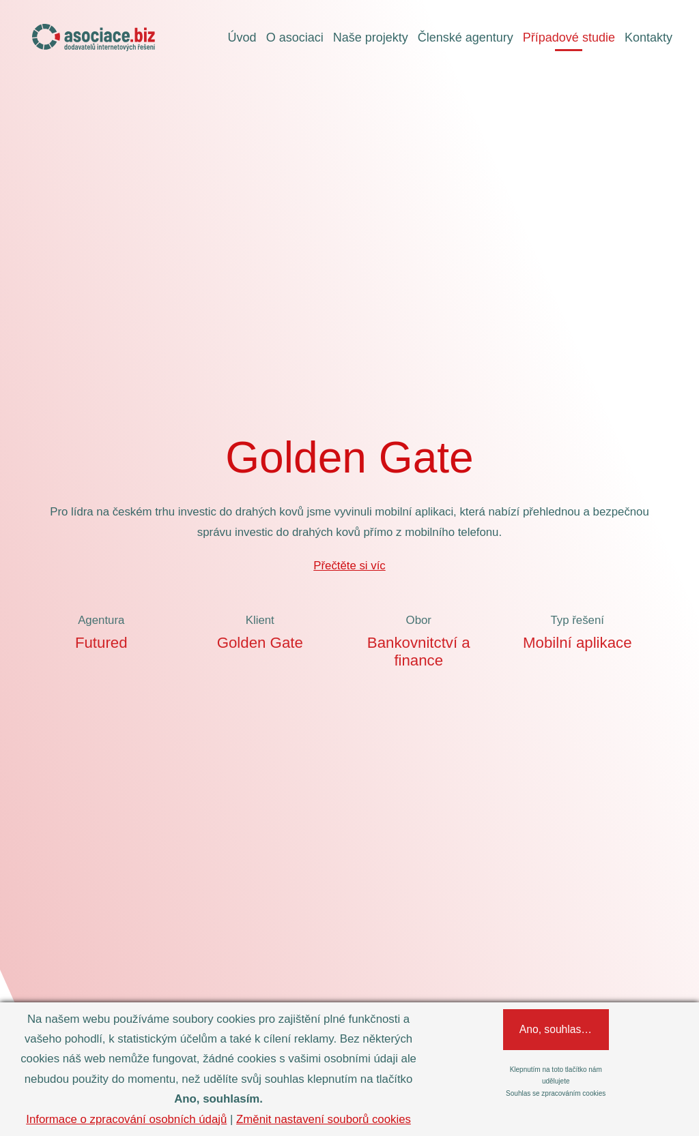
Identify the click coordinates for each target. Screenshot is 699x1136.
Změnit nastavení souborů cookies (323, 1119)
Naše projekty (370, 37)
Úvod (242, 37)
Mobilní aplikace (577, 642)
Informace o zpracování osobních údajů (126, 1119)
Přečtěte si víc (349, 565)
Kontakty (648, 37)
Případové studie (569, 37)
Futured (101, 642)
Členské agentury (465, 37)
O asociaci (295, 37)
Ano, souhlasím (566, 1029)
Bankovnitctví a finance (418, 652)
